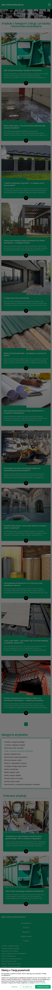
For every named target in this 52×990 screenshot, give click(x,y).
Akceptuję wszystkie (43, 987)
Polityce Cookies (40, 983)
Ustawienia (14, 987)
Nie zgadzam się (27, 987)
